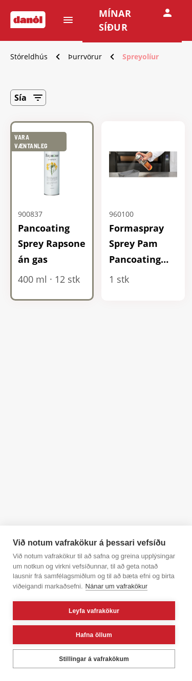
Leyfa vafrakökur (94, 611)
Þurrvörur (85, 56)
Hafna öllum (94, 635)
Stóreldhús (29, 56)
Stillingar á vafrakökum (94, 659)
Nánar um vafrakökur (116, 586)
